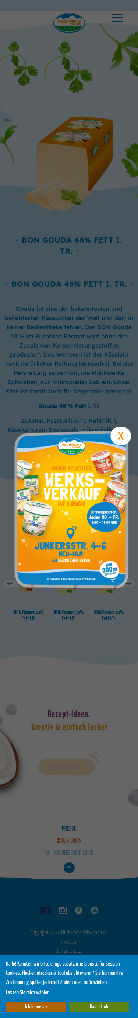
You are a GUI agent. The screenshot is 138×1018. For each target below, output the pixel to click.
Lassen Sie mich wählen (27, 992)
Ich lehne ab (36, 1007)
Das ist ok (99, 1007)
